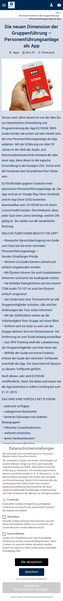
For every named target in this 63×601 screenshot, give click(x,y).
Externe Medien (15, 537)
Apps (14, 52)
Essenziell (12, 503)
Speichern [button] (31, 575)
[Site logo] (12, 5)
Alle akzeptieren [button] (31, 566)
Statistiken (12, 520)
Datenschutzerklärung (14, 490)
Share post (46, 52)
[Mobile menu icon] (4, 5)
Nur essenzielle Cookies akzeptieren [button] (31, 583)
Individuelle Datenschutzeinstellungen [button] (31, 591)
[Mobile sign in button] (51, 5)
